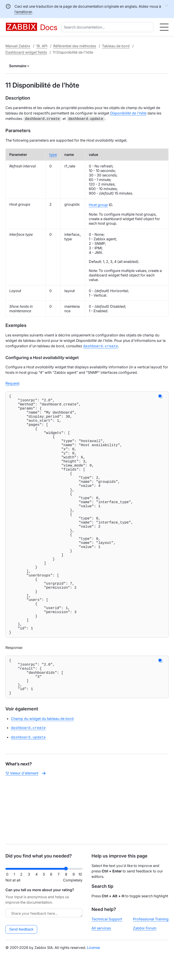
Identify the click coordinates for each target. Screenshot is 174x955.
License (93, 947)
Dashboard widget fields (26, 52)
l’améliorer (23, 12)
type (53, 154)
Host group (98, 204)
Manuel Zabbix (17, 46)
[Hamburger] (164, 27)
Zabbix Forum (144, 928)
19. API (41, 46)
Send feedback (21, 929)
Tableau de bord (116, 46)
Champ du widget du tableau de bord (42, 779)
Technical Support (107, 919)
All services (101, 928)
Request (12, 382)
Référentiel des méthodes (74, 46)
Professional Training (151, 919)
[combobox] (108, 27)
